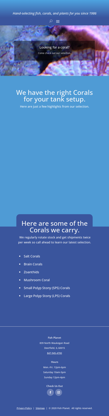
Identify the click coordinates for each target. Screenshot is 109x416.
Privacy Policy (24, 408)
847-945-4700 (54, 353)
